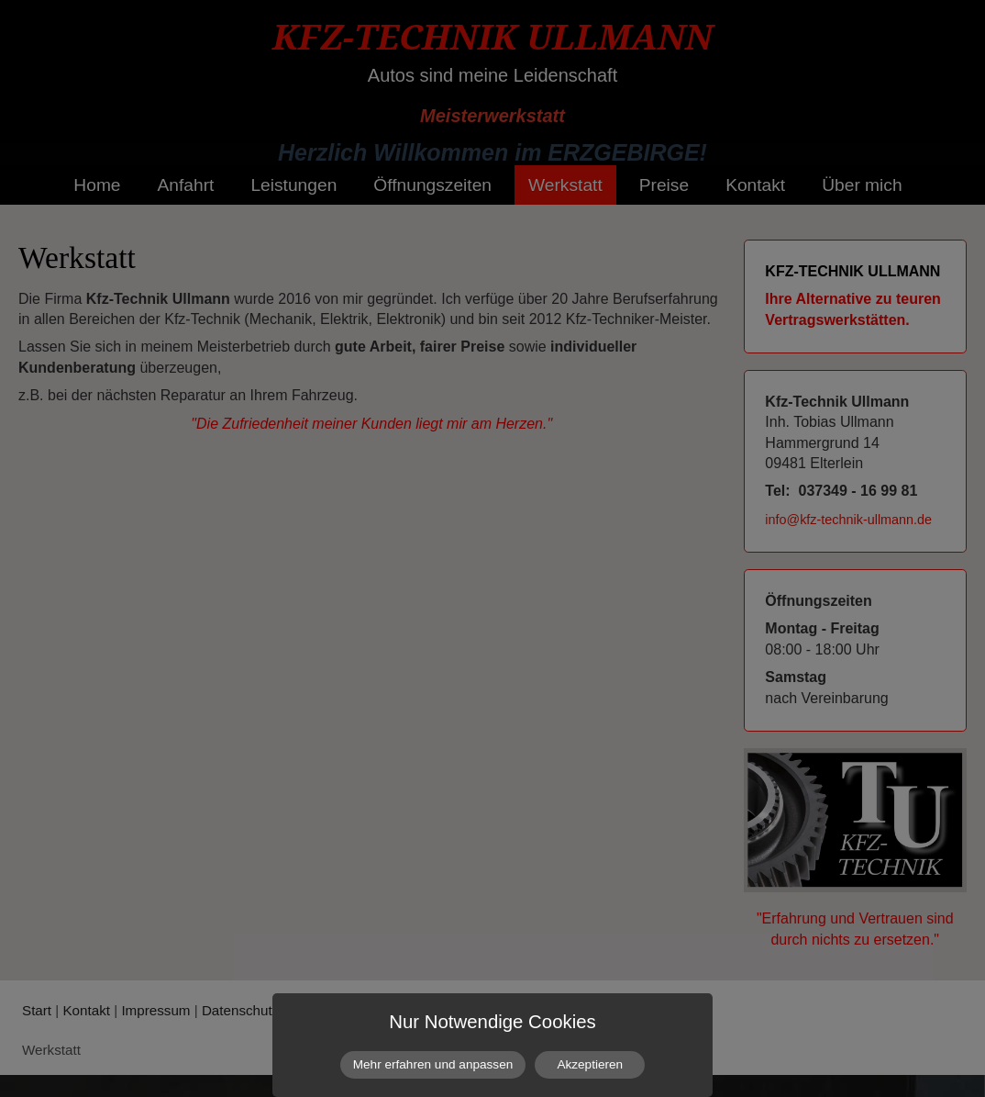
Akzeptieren (590, 1064)
